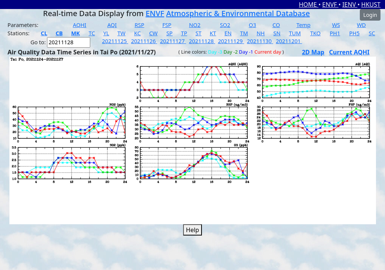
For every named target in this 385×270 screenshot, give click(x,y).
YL (106, 33)
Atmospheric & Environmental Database (238, 13)
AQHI (79, 24)
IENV (349, 4)
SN (276, 33)
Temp (304, 24)
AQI (112, 24)
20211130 (260, 41)
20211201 (289, 41)
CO (276, 24)
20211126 (144, 41)
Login (370, 14)
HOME (308, 4)
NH (260, 33)
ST (199, 33)
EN (228, 33)
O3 (252, 24)
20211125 (115, 41)
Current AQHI (349, 52)
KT (213, 33)
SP (169, 33)
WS (336, 24)
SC (372, 33)
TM (244, 33)
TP (184, 33)
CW (153, 33)
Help (192, 230)
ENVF (330, 4)
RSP (139, 24)
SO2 (225, 24)
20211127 (173, 41)
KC (137, 33)
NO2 (194, 24)
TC (92, 33)
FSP (166, 24)
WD (361, 24)
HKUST (370, 4)
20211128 (202, 41)
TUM (295, 33)
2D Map (313, 52)
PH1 (335, 33)
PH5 (354, 33)
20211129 (231, 41)
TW (121, 33)
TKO (315, 33)
